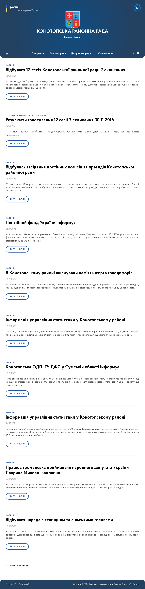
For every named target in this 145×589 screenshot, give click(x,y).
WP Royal (30, 584)
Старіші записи (17, 565)
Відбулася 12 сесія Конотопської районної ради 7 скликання (65, 70)
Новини (10, 65)
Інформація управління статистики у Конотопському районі (65, 320)
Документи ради (81, 53)
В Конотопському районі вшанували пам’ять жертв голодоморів (69, 273)
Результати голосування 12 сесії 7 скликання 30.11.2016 (60, 120)
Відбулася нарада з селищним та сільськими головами (59, 520)
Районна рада (58, 53)
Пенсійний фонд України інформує (41, 223)
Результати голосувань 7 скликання (28, 115)
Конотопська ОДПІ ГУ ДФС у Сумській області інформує (63, 367)
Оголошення (105, 53)
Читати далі (17, 96)
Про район (38, 53)
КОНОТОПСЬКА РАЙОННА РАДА (72, 31)
